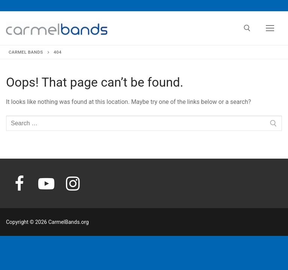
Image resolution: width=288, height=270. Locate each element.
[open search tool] (247, 28)
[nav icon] (270, 28)
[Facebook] (19, 183)
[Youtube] (46, 183)
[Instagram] (73, 183)
